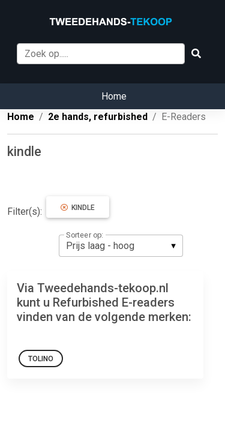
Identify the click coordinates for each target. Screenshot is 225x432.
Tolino (40, 359)
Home (114, 96)
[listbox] (121, 245)
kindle (78, 207)
